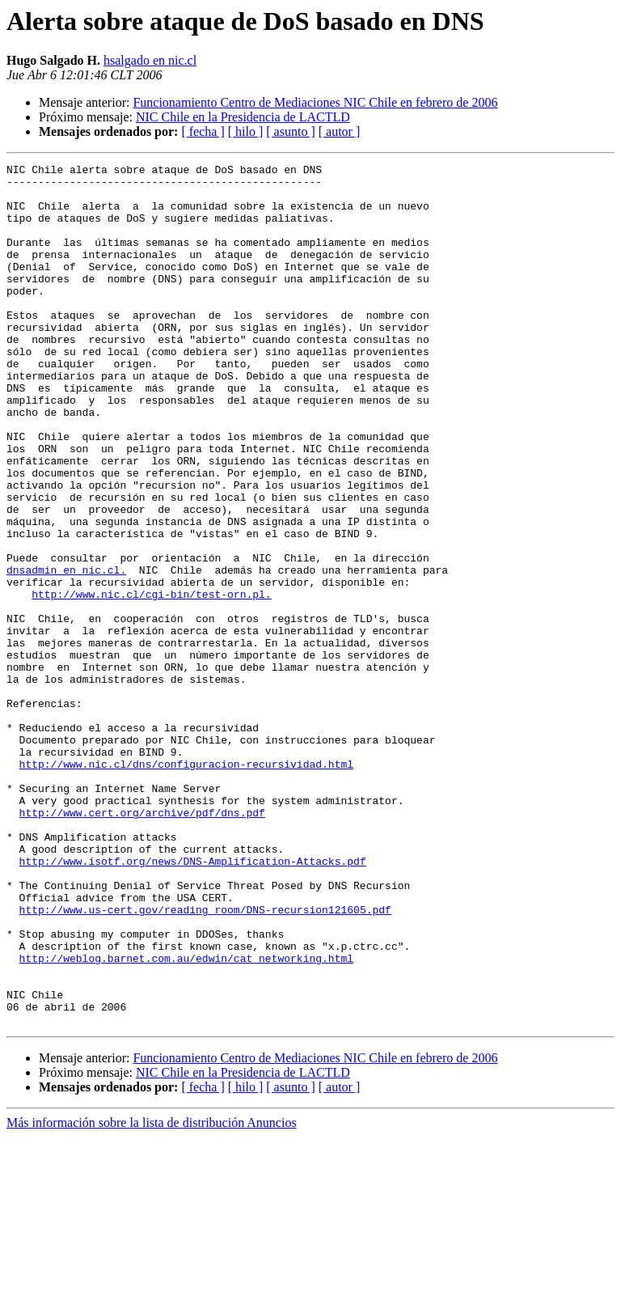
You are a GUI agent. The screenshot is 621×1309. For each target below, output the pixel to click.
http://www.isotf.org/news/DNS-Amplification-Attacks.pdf (192, 1001)
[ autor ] (340, 131)
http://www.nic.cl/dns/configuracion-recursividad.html (186, 885)
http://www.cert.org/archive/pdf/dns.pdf (142, 943)
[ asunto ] (290, 131)
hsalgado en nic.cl (150, 60)
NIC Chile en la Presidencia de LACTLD (243, 117)
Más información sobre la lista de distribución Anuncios (151, 1295)
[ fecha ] (202, 131)
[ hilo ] (246, 131)
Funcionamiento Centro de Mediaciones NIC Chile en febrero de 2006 (315, 102)
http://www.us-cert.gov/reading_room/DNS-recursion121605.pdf (205, 1060)
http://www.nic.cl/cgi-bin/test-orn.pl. (151, 681)
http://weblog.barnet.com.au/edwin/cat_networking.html (186, 1118)
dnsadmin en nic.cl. (66, 652)
